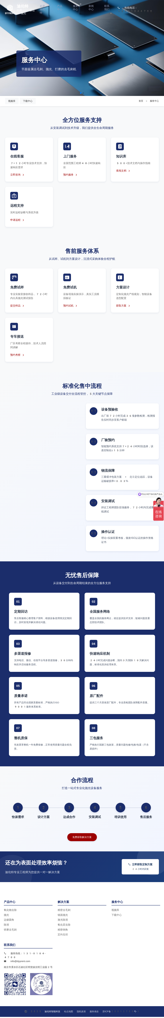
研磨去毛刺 (10, 930)
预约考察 (17, 355)
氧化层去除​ (64, 926)
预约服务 (70, 175)
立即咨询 (17, 175)
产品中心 (59, 7)
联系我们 (106, 7)
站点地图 (68, 1012)
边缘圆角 (9, 921)
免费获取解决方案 (82, 838)
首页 (141, 101)
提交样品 (17, 306)
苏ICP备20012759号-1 (121, 1012)
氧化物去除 (10, 911)
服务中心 (75, 7)
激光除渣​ (63, 921)
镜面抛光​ (63, 916)
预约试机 (70, 306)
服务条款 (94, 1012)
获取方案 (123, 306)
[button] (81, 93)
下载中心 (31, 101)
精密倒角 (63, 930)
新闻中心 (91, 7)
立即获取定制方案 (140, 868)
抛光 (6, 916)
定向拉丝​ (63, 935)
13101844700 (135, 10)
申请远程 (17, 220)
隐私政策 (81, 1012)
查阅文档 (123, 171)
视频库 (13, 101)
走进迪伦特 (42, 9)
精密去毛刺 (64, 911)
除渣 (6, 926)
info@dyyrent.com (20, 962)
